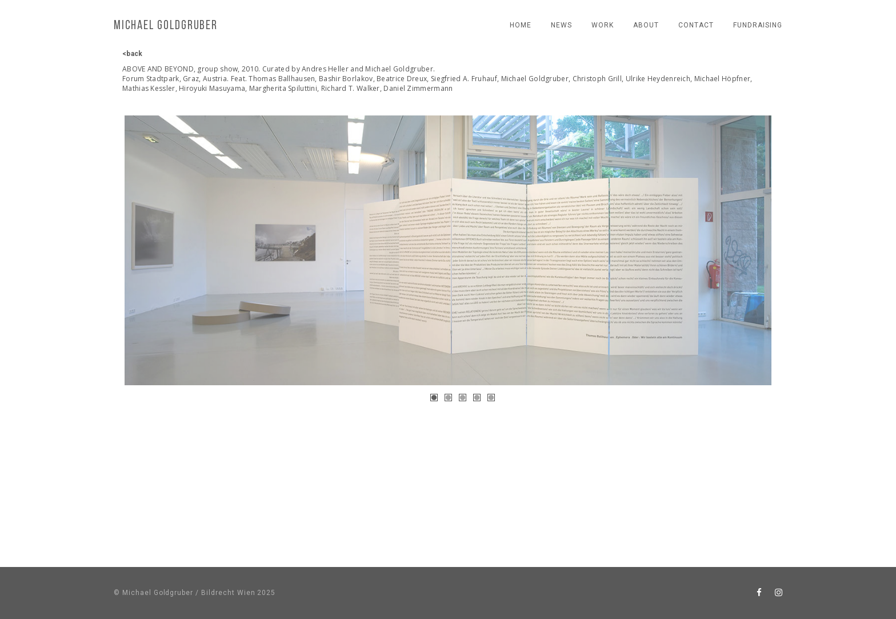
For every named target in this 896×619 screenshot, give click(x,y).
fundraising (757, 25)
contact (696, 25)
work (602, 25)
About (646, 25)
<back (132, 54)
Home (520, 25)
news (561, 25)
